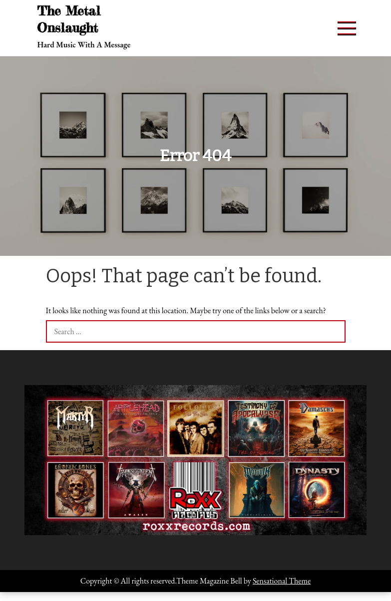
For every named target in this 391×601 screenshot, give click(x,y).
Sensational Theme (282, 581)
